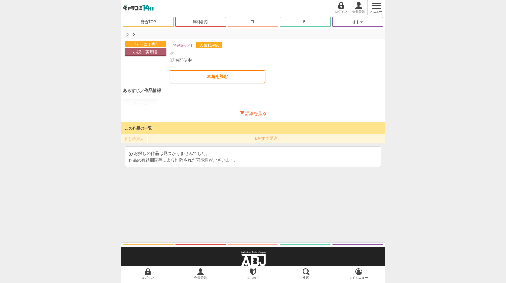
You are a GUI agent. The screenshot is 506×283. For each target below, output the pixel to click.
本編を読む (217, 76)
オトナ (358, 22)
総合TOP (148, 22)
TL (253, 22)
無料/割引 (201, 22)
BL (305, 22)
